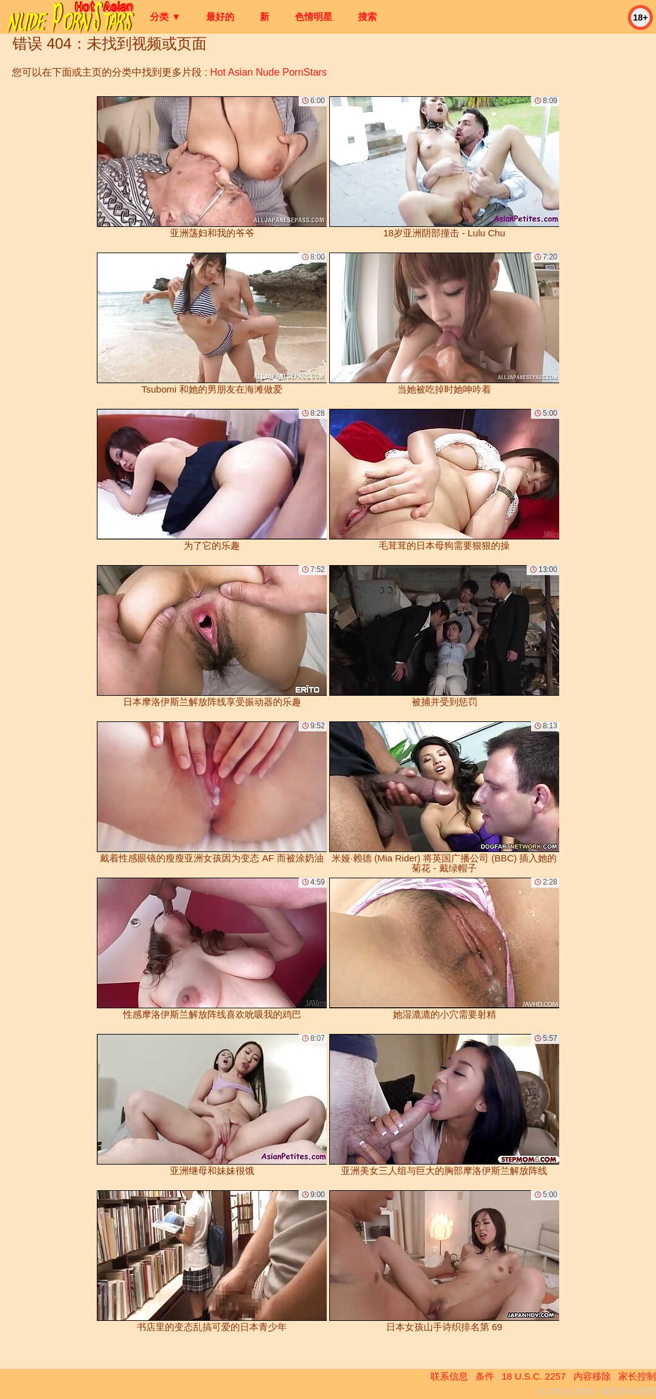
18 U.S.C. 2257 (534, 1376)
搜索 (367, 16)
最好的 (220, 16)
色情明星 (313, 16)
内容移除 (592, 1376)
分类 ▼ (165, 16)
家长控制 (637, 1376)
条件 (484, 1376)
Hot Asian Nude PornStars (268, 72)
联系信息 (449, 1376)
